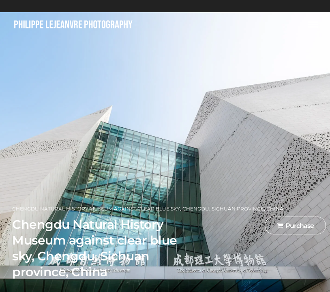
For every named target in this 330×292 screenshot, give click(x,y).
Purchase (295, 226)
